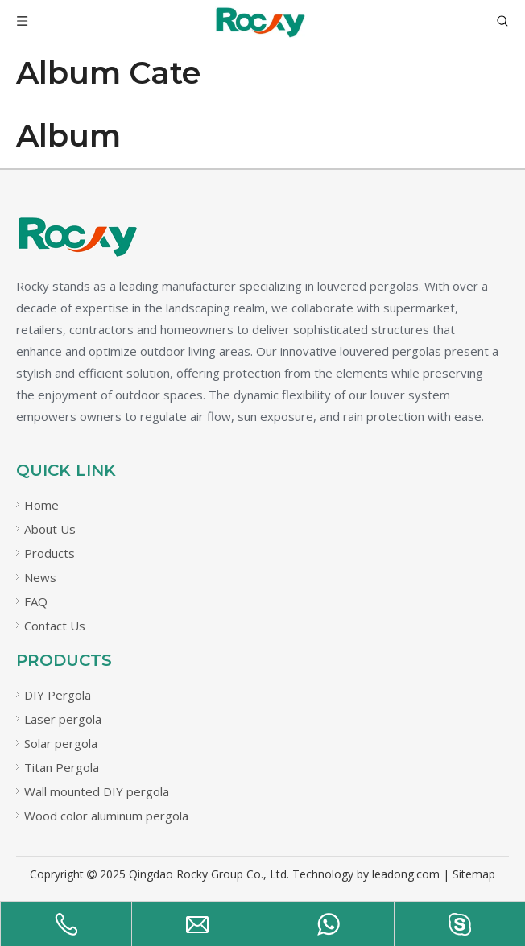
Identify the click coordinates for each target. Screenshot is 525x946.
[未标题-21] (76, 236)
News (40, 577)
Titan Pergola (61, 767)
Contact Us (54, 626)
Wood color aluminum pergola (106, 816)
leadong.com (406, 874)
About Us (50, 529)
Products (49, 553)
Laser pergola (62, 719)
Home (41, 505)
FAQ (36, 601)
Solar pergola (60, 743)
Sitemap (474, 874)
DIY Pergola (57, 695)
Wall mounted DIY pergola (96, 791)
